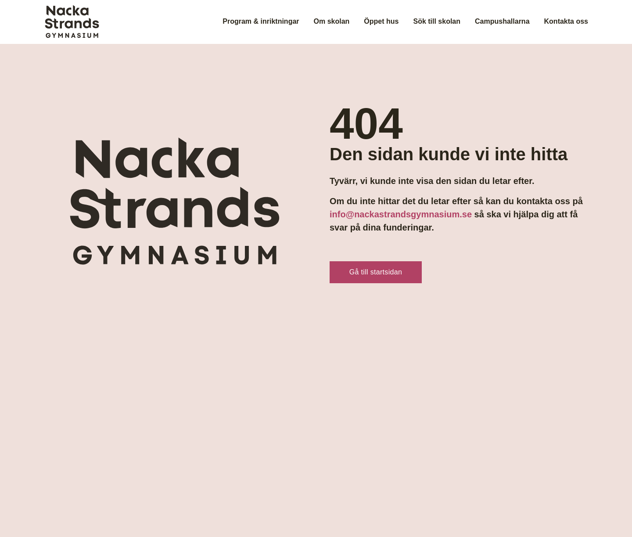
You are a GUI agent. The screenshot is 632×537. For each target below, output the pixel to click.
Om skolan (332, 21)
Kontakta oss (566, 21)
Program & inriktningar (261, 21)
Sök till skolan (436, 21)
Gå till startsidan (375, 272)
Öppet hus (381, 21)
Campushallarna (502, 21)
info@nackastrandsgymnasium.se (401, 214)
